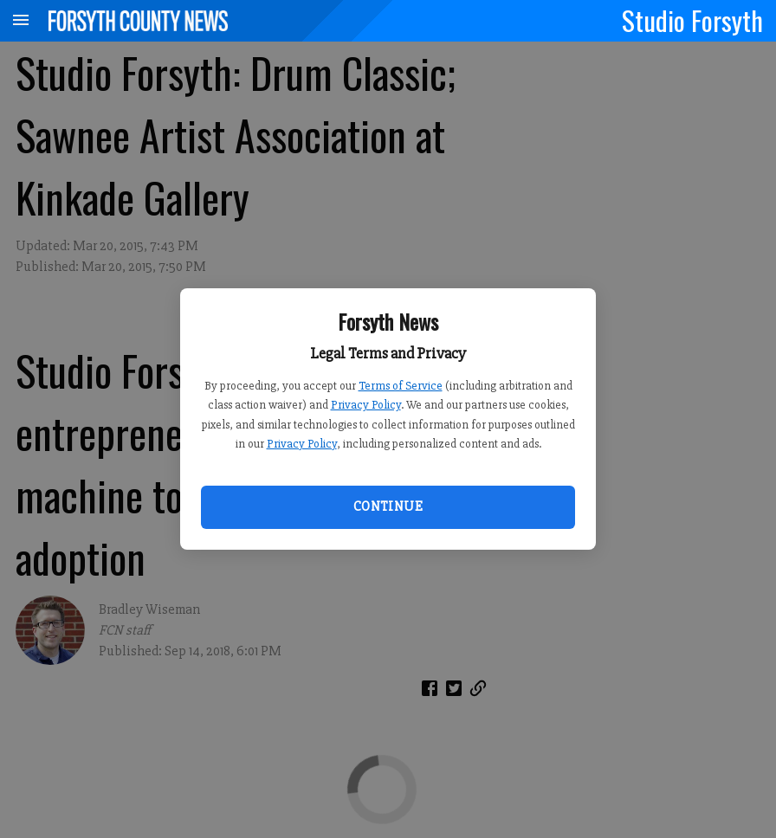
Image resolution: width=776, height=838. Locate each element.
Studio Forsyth (692, 20)
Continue (388, 506)
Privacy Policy (366, 404)
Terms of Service (401, 385)
